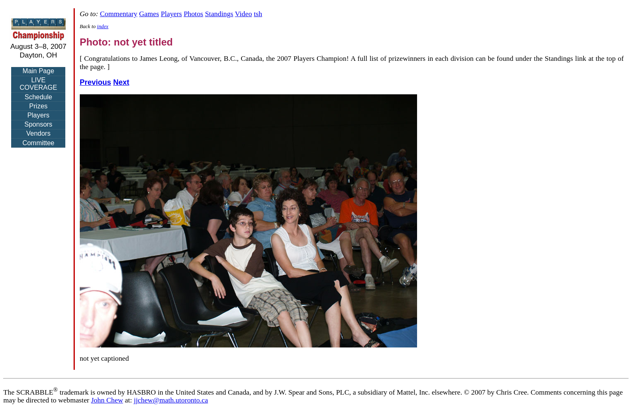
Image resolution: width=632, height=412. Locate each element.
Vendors (38, 133)
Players (38, 115)
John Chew (107, 400)
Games (149, 14)
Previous (95, 82)
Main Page (39, 70)
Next (121, 82)
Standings (219, 14)
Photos (193, 14)
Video (243, 14)
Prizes (38, 106)
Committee (38, 142)
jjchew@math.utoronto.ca (171, 400)
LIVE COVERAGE (38, 84)
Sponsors (38, 124)
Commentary (118, 14)
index (103, 26)
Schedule (38, 97)
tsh (258, 14)
